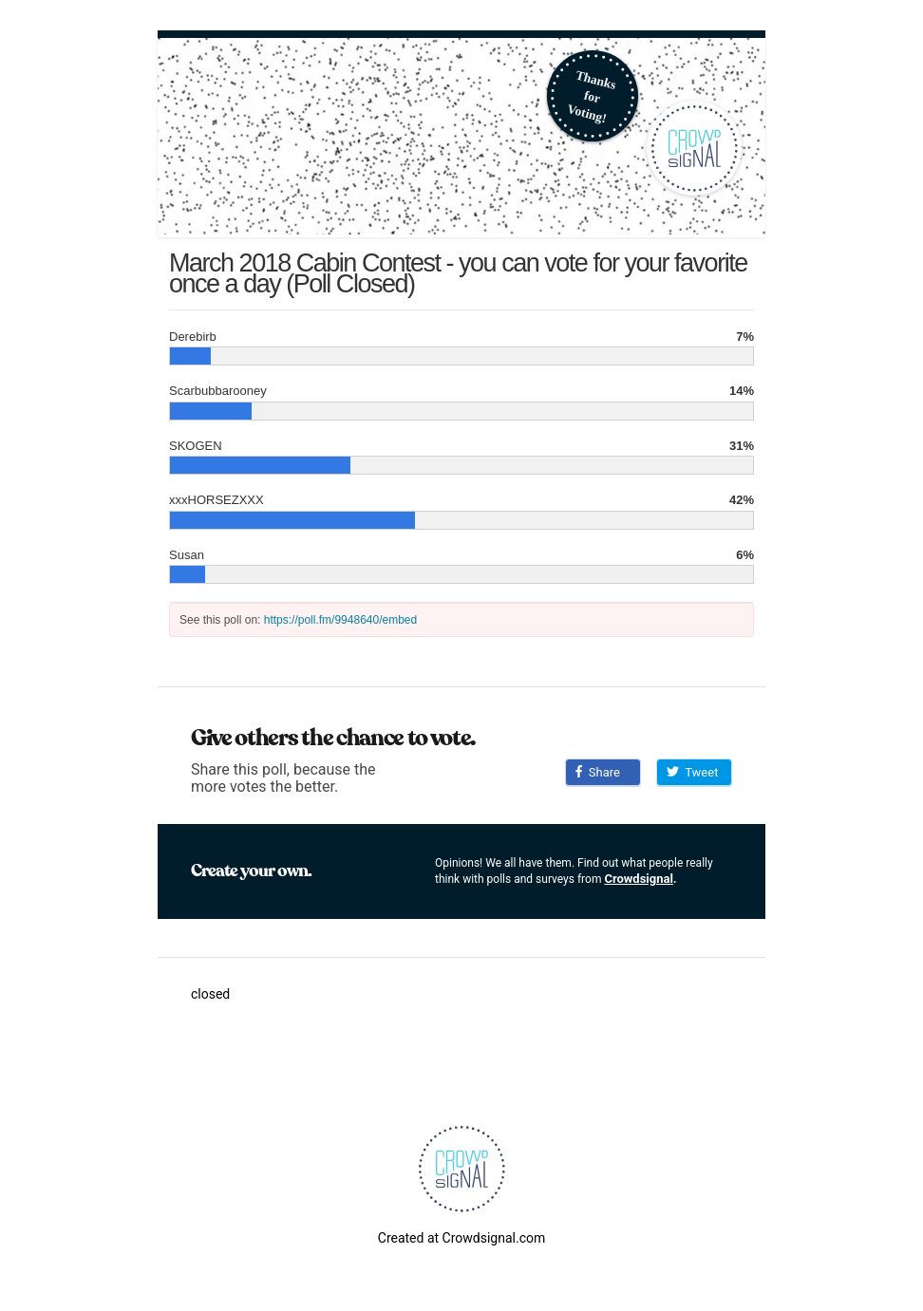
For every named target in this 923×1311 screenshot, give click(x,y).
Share (597, 772)
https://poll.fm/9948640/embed (340, 620)
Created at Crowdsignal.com (461, 1237)
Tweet (692, 772)
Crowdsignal (638, 878)
